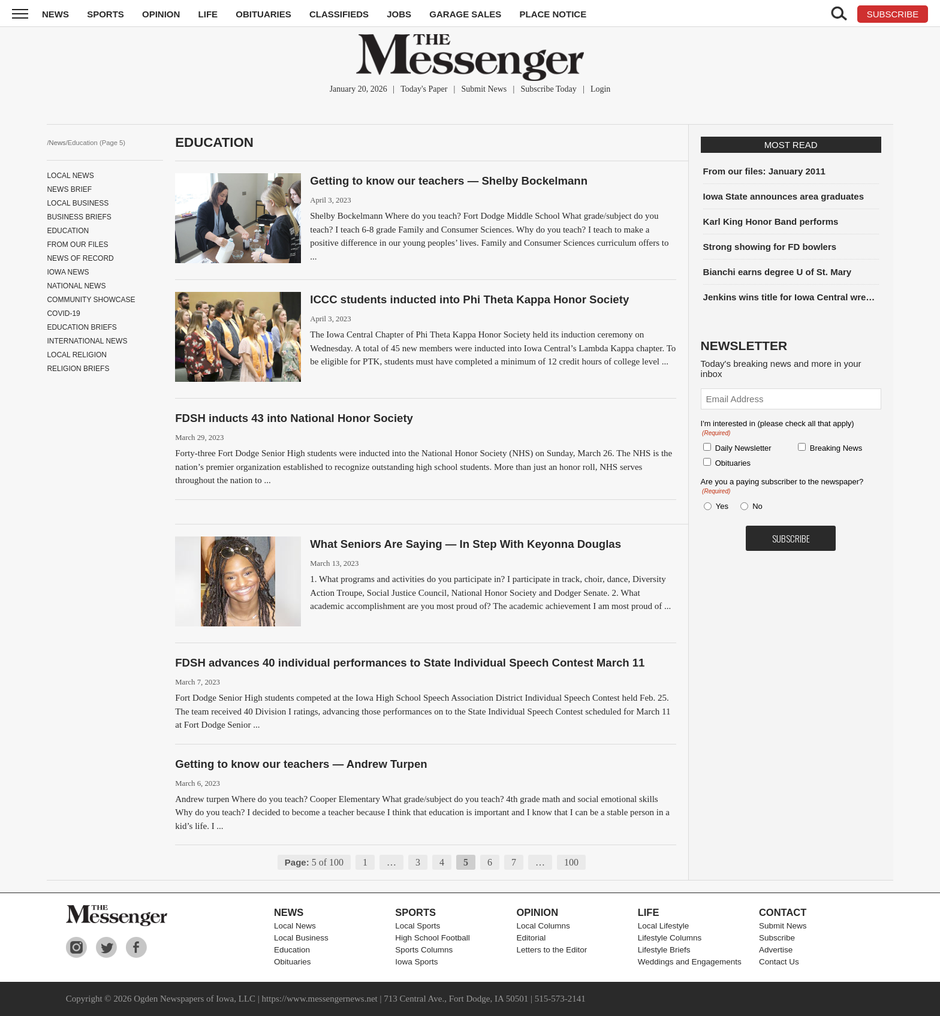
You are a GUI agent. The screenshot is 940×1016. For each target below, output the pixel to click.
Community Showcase (91, 300)
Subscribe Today (548, 89)
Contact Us (779, 961)
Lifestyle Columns (670, 937)
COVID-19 (63, 313)
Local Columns (543, 925)
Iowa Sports (416, 961)
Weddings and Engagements (690, 961)
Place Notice (552, 14)
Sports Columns (424, 949)
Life (208, 14)
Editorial (531, 937)
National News (76, 286)
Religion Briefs (78, 368)
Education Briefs (81, 327)
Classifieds (339, 14)
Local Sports (417, 925)
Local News (70, 175)
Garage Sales (465, 14)
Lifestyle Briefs (664, 949)
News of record (80, 258)
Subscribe (777, 937)
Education (68, 231)
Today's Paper (423, 89)
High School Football (432, 937)
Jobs (399, 14)
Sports (105, 14)
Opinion (161, 14)
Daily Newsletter (743, 448)
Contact (782, 912)
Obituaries (263, 14)
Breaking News (836, 448)
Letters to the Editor (551, 949)
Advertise (776, 949)
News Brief (69, 189)
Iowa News (68, 272)
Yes (720, 506)
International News (87, 341)
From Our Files (77, 244)
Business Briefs (79, 217)
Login (600, 89)
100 (571, 862)
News (55, 14)
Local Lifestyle (663, 925)
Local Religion (77, 355)
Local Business (78, 203)
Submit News (484, 89)
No (757, 506)
